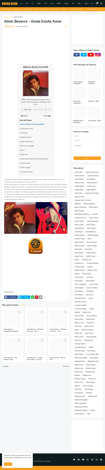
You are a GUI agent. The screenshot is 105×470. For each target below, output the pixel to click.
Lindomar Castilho (80, 305)
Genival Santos (79, 270)
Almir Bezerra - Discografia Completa (11, 330)
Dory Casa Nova (92, 242)
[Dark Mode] (92, 4)
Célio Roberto (91, 228)
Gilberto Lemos (92, 270)
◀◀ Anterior (24, 116)
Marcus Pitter (79, 319)
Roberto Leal (79, 368)
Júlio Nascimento (80, 298)
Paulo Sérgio (79, 354)
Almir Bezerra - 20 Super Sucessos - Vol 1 (58, 330)
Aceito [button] (8, 464)
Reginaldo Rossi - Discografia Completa (79, 121)
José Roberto (79, 295)
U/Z (86, 3)
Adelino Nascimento (92, 172)
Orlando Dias (88, 340)
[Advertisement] (35, 45)
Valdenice (89, 393)
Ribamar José (79, 365)
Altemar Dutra (79, 183)
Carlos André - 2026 (94, 121)
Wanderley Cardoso (81, 410)
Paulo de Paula (79, 351)
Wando (92, 410)
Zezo (88, 414)
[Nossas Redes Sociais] (94, 9)
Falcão (77, 260)
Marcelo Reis (87, 312)
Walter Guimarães (80, 403)
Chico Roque (79, 232)
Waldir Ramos (92, 396)
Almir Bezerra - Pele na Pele (58, 359)
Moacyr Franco (89, 326)
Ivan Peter (89, 277)
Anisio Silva (78, 193)
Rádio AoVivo (55, 9)
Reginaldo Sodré (93, 361)
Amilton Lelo (91, 186)
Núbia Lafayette (91, 337)
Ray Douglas (94, 358)
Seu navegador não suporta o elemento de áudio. (35, 109)
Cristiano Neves (80, 239)
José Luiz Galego (91, 288)
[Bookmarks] (97, 3)
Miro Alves (78, 326)
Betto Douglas (79, 211)
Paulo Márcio (91, 351)
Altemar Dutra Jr (92, 183)
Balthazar (78, 204)
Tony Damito (79, 393)
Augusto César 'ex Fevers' (83, 200)
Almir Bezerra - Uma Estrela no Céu (10, 359)
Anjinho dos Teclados (92, 193)
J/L (51, 3)
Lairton (90, 298)
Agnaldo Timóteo (93, 176)
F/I (45, 3)
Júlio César (89, 295)
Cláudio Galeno (79, 235)
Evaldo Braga (79, 253)
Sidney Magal (90, 382)
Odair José (78, 340)
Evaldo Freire (79, 256)
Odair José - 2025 (93, 101)
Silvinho (77, 386)
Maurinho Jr (90, 323)
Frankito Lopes (79, 267)
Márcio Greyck (79, 316)
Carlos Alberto (79, 221)
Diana (89, 239)
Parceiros (65, 9)
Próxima (65, 366)
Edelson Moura (79, 246)
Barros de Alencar (80, 207)
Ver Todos (22, 305)
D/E (38, 3)
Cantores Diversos (80, 218)
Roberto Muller (91, 368)
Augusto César (79, 197)
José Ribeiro (90, 291)
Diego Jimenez (79, 242)
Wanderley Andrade (81, 407)
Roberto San (79, 372)
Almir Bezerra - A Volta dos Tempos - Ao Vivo (34, 359)
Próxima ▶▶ (47, 116)
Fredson (89, 267)
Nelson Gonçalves (87, 330)
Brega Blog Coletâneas (82, 214)
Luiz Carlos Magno (81, 309)
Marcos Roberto (92, 316)
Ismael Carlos (79, 277)
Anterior (6, 366)
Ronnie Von (92, 379)
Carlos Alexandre (92, 221)
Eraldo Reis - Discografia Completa (77, 102)
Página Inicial (6, 9)
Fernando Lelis (86, 260)
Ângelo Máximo (91, 190)
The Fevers (78, 389)
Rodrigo (77, 375)
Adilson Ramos (79, 176)
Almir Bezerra (18, 17)
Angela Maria (79, 190)
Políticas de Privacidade (41, 9)
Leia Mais (7, 460)
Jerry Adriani (79, 281)
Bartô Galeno (93, 207)
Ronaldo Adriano (80, 379)
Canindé (94, 214)
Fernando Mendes (92, 263)
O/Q (66, 3)
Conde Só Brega (92, 235)
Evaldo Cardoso (91, 253)
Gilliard (77, 274)
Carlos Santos (90, 225)
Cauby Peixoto (79, 228)
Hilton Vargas (86, 274)
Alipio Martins (79, 179)
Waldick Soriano (80, 396)
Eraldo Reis (88, 249)
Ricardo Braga (90, 365)
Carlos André (79, 225)
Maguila (77, 312)
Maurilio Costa (79, 323)
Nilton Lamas (79, 337)
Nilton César (89, 333)
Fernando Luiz (79, 263)
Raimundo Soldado (81, 358)
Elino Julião (78, 249)
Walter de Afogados (81, 400)
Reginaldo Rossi (80, 361)
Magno (92, 309)
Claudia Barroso (91, 232)
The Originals (89, 389)
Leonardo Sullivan (80, 302)
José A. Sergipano (80, 284)
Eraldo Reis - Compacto (92, 83)
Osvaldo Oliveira (80, 344)
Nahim (77, 330)
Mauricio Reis (90, 319)
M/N (58, 3)
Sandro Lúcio (79, 382)
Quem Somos (17, 9)
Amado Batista (79, 186)
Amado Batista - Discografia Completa (78, 83)
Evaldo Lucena (90, 256)
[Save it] (66, 26)
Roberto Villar (90, 372)
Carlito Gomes (94, 218)
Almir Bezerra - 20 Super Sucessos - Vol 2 (35, 330)
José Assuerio (93, 284)
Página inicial (8, 17)
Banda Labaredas (89, 204)
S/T (79, 3)
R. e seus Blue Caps (92, 354)
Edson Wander (92, 246)
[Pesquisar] (101, 3)
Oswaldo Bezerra (80, 347)
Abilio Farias (79, 172)
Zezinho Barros (79, 414)
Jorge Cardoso (90, 281)
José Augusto (79, 288)
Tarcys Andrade (88, 386)
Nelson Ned (78, 333)
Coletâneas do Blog (76, 9)
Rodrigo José (87, 375)
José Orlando (79, 291)
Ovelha (91, 347)
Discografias (27, 9)
